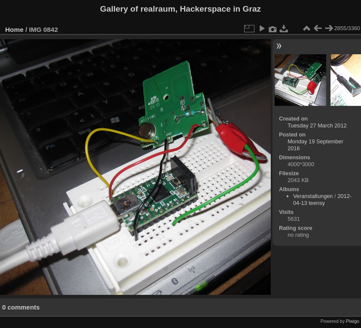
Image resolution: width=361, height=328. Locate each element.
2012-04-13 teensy (322, 199)
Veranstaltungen (313, 196)
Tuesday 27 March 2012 (317, 125)
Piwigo (352, 321)
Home (14, 29)
